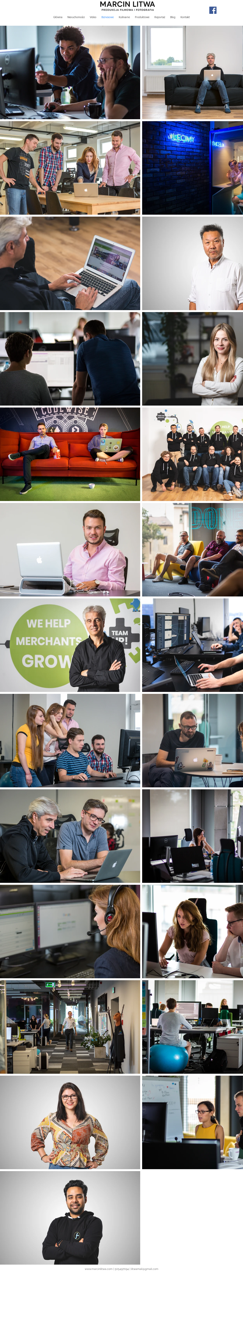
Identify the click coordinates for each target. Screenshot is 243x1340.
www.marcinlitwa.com (99, 1268)
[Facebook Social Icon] (213, 10)
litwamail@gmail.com (144, 1268)
